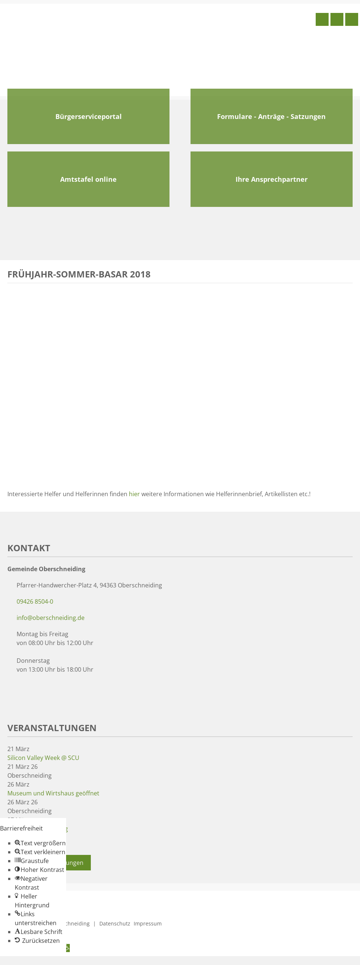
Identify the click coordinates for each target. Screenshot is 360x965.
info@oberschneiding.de (51, 618)
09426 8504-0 (35, 601)
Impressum (148, 923)
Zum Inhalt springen (28, 961)
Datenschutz (114, 923)
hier (134, 494)
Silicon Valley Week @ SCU (43, 758)
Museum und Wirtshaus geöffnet (53, 793)
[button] (40, 843)
